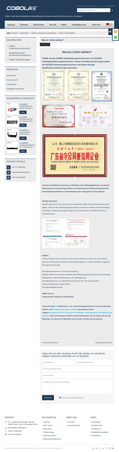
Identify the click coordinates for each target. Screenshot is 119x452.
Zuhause (11, 25)
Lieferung (46, 422)
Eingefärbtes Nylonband (15, 89)
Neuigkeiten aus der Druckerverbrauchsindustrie (20, 54)
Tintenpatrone (11, 84)
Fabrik (63, 25)
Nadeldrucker (96, 435)
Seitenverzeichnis (49, 435)
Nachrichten (38, 25)
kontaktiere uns (79, 25)
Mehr (23, 112)
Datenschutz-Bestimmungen (53, 439)
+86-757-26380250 (108, 6)
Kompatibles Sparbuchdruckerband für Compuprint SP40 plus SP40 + (27, 145)
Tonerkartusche (12, 80)
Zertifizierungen (48, 432)
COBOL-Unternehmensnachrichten (43, 33)
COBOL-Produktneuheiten (19, 60)
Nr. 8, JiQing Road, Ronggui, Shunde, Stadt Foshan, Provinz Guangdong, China (23, 423)
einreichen (48, 398)
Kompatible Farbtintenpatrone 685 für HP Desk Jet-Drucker (26, 106)
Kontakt (9, 417)
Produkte (24, 25)
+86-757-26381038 (18, 177)
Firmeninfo (71, 422)
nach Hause (12, 33)
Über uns (96, 25)
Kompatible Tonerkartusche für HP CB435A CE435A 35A (26, 119)
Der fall (52, 25)
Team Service (48, 425)
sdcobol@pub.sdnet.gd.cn (88, 6)
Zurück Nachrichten (50, 343)
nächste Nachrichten (102, 343)
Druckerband (11, 75)
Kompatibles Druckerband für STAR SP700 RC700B (25, 132)
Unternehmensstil (73, 425)
